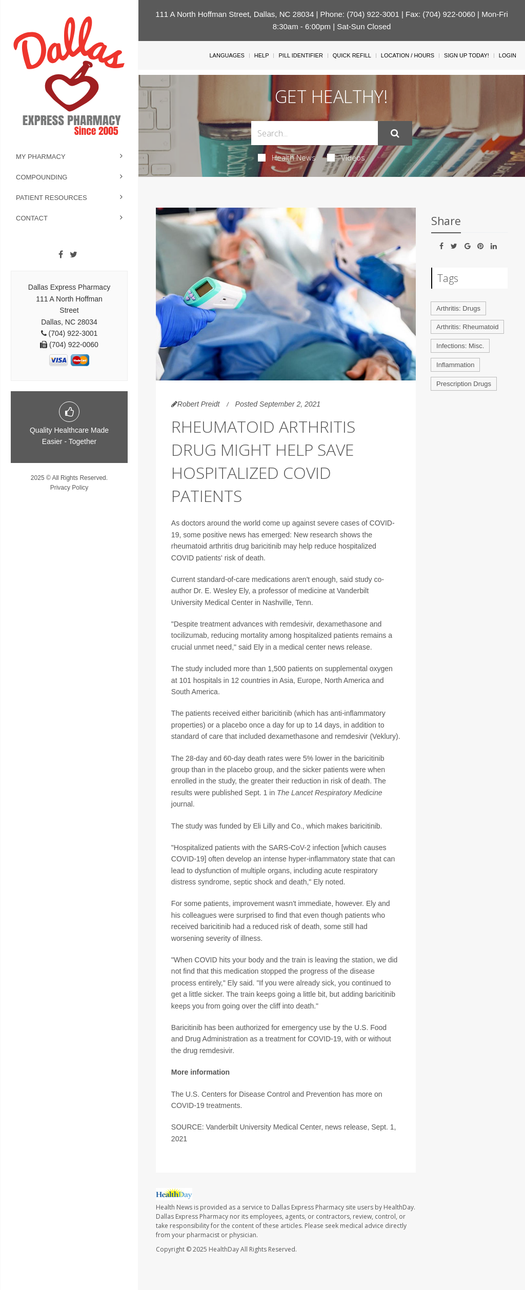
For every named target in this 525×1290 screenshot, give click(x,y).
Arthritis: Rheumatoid (467, 327)
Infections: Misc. (460, 346)
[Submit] (395, 133)
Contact (32, 218)
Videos (346, 157)
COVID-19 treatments (205, 1105)
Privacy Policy (69, 487)
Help (261, 55)
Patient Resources (51, 197)
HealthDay (224, 1249)
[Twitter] (73, 255)
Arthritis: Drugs (458, 308)
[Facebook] (60, 255)
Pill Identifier (300, 55)
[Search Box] (314, 133)
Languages (226, 55)
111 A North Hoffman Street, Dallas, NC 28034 (234, 14)
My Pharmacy (41, 156)
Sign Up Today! (466, 55)
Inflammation (455, 365)
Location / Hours (407, 55)
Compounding (41, 177)
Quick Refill (352, 55)
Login (507, 55)
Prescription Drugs (463, 384)
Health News (287, 157)
